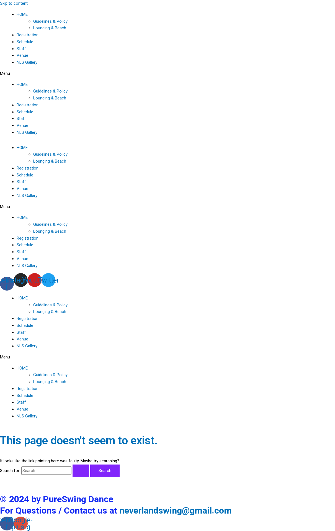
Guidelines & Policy (50, 21)
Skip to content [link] (14, 3)
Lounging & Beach (49, 27)
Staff (21, 48)
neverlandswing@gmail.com (175, 510)
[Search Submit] (81, 471)
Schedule (25, 41)
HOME (22, 14)
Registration (27, 34)
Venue (22, 55)
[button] (167, 73)
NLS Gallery (27, 62)
